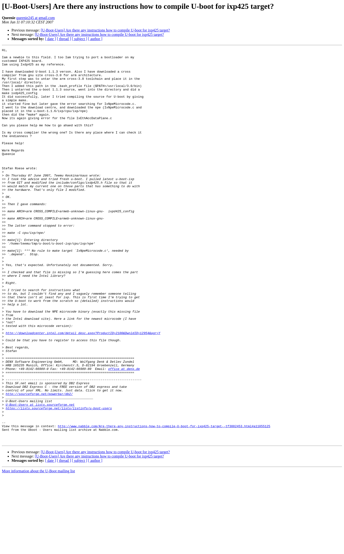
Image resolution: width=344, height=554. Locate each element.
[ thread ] (64, 39)
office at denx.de (124, 433)
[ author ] (95, 39)
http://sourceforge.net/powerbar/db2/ (39, 463)
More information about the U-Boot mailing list (38, 550)
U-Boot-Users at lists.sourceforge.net (40, 476)
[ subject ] (79, 39)
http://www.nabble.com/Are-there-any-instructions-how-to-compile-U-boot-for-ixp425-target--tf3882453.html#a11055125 (164, 502)
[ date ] (50, 39)
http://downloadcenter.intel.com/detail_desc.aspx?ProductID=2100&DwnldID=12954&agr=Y (83, 390)
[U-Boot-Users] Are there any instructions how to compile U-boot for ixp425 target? (105, 30)
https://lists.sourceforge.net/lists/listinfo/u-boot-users (59, 480)
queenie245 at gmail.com (35, 18)
